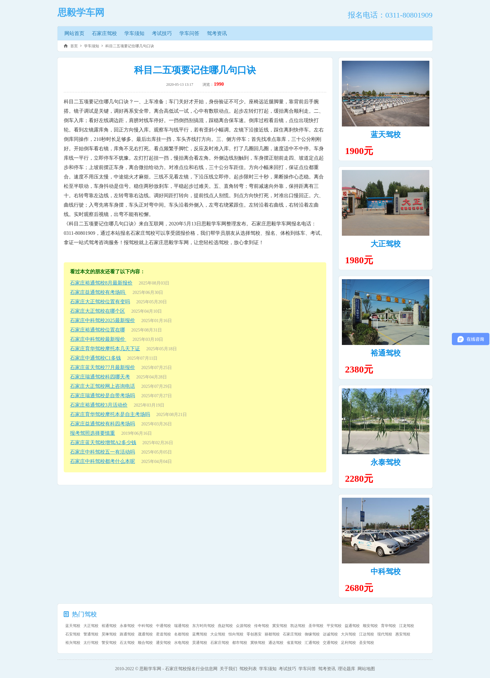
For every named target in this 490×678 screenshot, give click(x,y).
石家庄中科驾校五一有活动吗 (102, 452)
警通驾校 (90, 634)
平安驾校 (334, 626)
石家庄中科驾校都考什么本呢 (102, 461)
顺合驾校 (145, 642)
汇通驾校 (312, 642)
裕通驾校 (386, 353)
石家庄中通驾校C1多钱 (95, 358)
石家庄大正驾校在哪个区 (97, 311)
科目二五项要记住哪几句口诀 (129, 46)
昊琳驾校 (109, 634)
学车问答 (189, 33)
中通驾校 (163, 626)
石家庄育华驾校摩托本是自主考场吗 (110, 414)
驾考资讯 (217, 33)
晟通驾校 (145, 634)
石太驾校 (127, 642)
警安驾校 (109, 642)
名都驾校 (181, 634)
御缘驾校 (312, 634)
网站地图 (366, 668)
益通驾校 (352, 626)
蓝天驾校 (386, 135)
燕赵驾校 (225, 626)
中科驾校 (386, 572)
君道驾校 (163, 634)
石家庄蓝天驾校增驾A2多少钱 (103, 442)
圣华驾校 (315, 626)
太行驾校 (90, 642)
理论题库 (346, 668)
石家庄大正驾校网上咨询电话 (102, 386)
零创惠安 (254, 634)
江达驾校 (366, 634)
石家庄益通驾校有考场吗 (98, 292)
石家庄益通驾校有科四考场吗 (102, 423)
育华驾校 (388, 626)
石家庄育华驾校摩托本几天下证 (105, 348)
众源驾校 (243, 626)
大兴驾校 (348, 634)
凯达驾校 (297, 626)
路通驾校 (127, 634)
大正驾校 (386, 244)
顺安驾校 (370, 626)
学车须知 (134, 33)
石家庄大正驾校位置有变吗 (100, 301)
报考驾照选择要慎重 (92, 433)
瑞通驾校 (181, 626)
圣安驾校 (366, 642)
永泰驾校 (386, 462)
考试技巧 (162, 33)
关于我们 (228, 668)
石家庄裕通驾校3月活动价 (99, 405)
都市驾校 (239, 642)
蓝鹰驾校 (199, 634)
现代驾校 (384, 634)
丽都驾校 (272, 634)
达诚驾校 (330, 634)
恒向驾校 (235, 634)
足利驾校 (348, 642)
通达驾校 (275, 642)
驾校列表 (248, 668)
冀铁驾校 (257, 642)
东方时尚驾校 (203, 626)
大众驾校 (217, 634)
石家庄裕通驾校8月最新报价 (101, 282)
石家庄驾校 (104, 33)
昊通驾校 (199, 642)
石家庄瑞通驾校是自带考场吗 (102, 395)
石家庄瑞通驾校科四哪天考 (100, 376)
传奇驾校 (261, 626)
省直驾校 (294, 642)
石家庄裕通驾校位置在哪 (97, 329)
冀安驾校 (279, 626)
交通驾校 (330, 642)
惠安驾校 (402, 634)
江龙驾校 (406, 626)
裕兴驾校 (72, 642)
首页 (74, 46)
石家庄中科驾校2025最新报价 (102, 320)
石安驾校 (72, 634)
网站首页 (74, 33)
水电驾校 (181, 642)
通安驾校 (163, 642)
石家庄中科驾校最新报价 (98, 339)
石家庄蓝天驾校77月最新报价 (102, 367)
